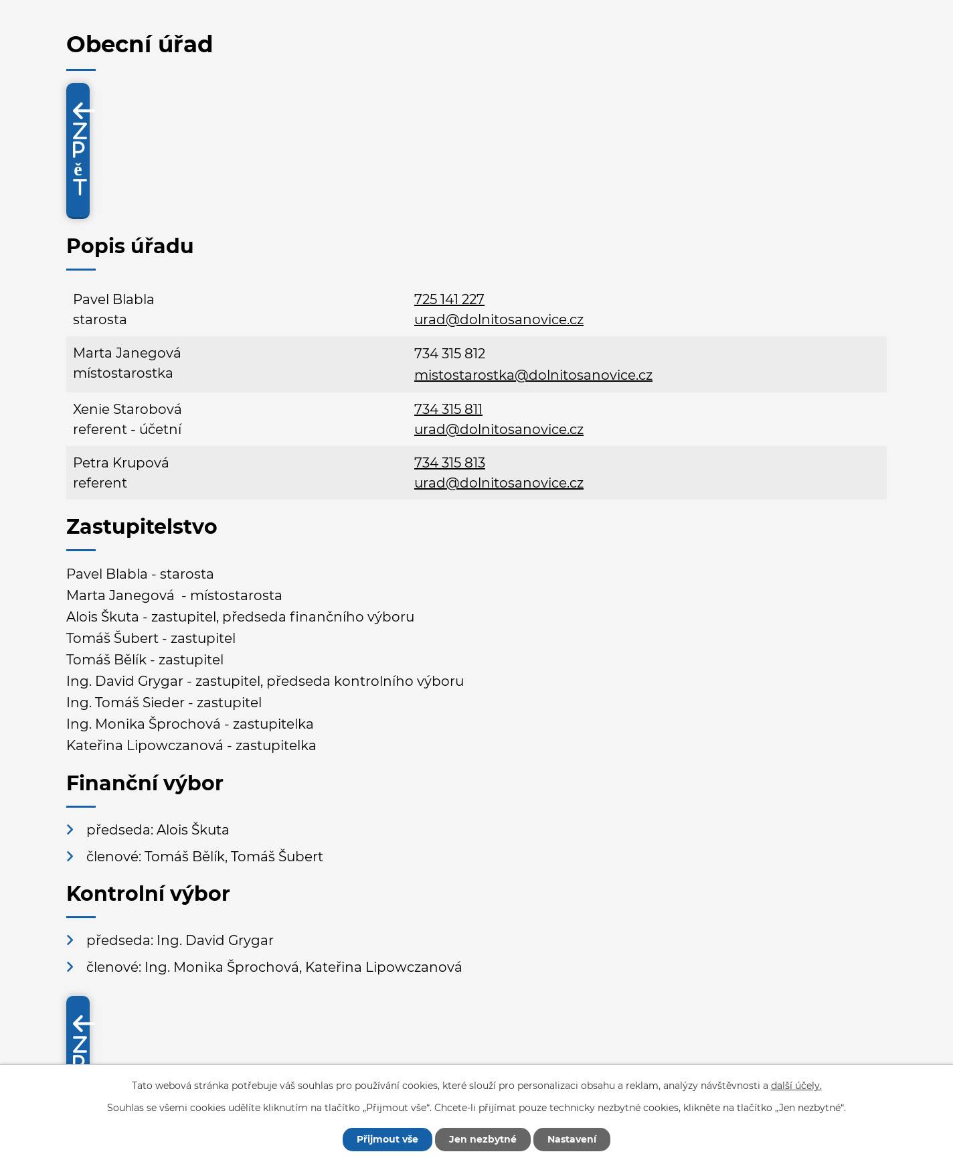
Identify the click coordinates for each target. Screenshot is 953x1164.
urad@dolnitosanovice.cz (499, 319)
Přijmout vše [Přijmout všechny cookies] (387, 1139)
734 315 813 (449, 463)
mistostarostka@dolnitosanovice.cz (533, 375)
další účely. (796, 1086)
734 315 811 (448, 409)
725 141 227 (449, 299)
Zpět (80, 159)
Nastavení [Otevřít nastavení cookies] (571, 1139)
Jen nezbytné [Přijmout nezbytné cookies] (483, 1139)
